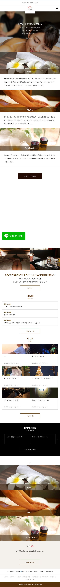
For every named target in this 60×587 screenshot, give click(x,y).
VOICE (27, 579)
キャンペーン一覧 (30, 449)
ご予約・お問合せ (30, 562)
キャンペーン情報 (30, 176)
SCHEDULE (26, 577)
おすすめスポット (44, 363)
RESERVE (45, 577)
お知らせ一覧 (30, 331)
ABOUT (30, 288)
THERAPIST (35, 577)
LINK (33, 579)
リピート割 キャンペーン (15, 437)
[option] (30, 31)
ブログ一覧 (30, 416)
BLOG (52, 577)
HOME (6, 577)
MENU (19, 577)
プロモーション (15, 363)
